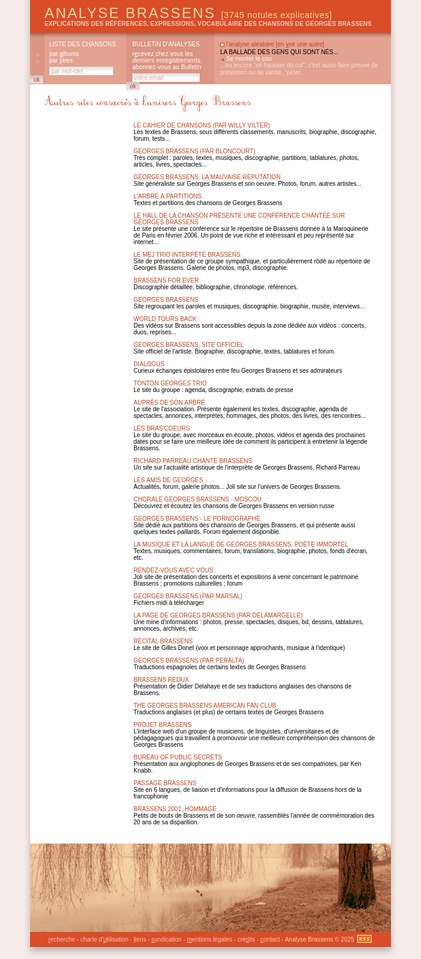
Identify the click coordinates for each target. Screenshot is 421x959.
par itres (61, 60)
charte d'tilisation (105, 939)
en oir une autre (299, 44)
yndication (167, 939)
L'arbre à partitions (167, 196)
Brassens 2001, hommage (175, 809)
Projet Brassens (163, 725)
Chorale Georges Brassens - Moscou (198, 499)
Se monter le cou (249, 58)
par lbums (64, 54)
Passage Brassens (165, 783)
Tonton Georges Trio (170, 383)
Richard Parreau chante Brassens (193, 461)
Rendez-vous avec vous (174, 570)
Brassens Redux (161, 679)
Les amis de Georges (168, 480)
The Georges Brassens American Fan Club (205, 705)
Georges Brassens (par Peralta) (189, 660)
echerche (61, 939)
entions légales (209, 939)
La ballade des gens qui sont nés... (279, 52)
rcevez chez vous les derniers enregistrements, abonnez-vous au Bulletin (167, 60)
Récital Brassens (163, 641)
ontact (270, 939)
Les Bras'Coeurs (162, 428)
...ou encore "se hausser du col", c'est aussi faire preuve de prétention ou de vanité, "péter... (299, 69)
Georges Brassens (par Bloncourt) (194, 151)
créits (246, 939)
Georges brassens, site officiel (189, 345)
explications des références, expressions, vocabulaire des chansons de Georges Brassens (208, 23)
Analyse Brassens (188, 13)
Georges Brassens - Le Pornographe (197, 518)
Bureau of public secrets (178, 757)
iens (140, 939)
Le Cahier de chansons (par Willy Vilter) (202, 125)
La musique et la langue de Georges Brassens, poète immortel (241, 544)
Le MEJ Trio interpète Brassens (187, 254)
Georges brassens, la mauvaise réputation (207, 177)
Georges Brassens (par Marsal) (188, 596)
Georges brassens (166, 299)
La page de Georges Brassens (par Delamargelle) (218, 615)
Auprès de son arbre (169, 402)
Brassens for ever (166, 280)
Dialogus (149, 364)
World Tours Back (165, 319)
